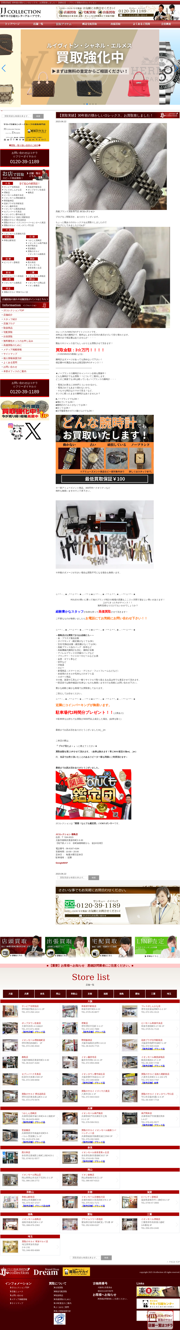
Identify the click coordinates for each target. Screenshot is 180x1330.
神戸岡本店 (33, 246)
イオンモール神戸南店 (37, 243)
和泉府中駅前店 (34, 187)
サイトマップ (10, 353)
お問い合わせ (10, 367)
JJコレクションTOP (13, 310)
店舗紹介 (8, 314)
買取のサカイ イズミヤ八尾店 (90, 1096)
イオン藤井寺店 (11, 206)
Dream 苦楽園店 (30, 1135)
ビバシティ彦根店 (12, 262)
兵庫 (26, 994)
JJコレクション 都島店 (67, 834)
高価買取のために (12, 345)
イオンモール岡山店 (36, 283)
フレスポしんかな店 (13, 190)
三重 (153, 994)
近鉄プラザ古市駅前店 (14, 203)
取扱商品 (8, 328)
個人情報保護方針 (12, 358)
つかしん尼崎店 (34, 240)
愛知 (137, 994)
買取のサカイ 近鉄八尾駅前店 (17, 217)
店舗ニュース (16, 1291)
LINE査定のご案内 (62, 1303)
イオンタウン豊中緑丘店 (14, 214)
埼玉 (169, 994)
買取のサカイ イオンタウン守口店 (19, 225)
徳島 (121, 994)
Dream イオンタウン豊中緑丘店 (90, 1079)
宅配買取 (8, 332)
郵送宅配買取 (60, 1291)
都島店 (31, 192)
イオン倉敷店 (34, 285)
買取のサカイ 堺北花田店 (15, 220)
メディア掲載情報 (12, 349)
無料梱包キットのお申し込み (18, 341)
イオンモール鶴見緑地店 (14, 209)
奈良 (42, 994)
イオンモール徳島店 (13, 283)
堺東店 (7, 192)
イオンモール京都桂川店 (14, 234)
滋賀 (106, 994)
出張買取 (8, 336)
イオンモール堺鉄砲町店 (14, 198)
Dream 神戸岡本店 (150, 1118)
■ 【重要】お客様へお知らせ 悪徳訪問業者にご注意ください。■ (90, 965)
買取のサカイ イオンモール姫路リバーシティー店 (90, 1135)
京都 (90, 994)
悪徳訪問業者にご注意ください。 (113, 1299)
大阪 (10, 994)
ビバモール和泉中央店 (14, 195)
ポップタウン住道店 (36, 190)
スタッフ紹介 (10, 319)
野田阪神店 (9, 201)
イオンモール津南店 (36, 276)
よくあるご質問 (61, 1307)
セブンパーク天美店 (13, 212)
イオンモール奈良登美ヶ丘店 (90, 1157)
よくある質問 (10, 362)
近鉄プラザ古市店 (150, 1045)
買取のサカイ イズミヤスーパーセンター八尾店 (25, 222)
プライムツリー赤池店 (14, 276)
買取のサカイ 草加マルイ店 (16, 292)
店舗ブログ (9, 323)
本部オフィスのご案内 (14, 371)
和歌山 (74, 994)
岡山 (58, 994)
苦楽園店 (32, 248)
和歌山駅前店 (10, 240)
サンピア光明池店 (12, 187)
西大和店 (32, 262)
